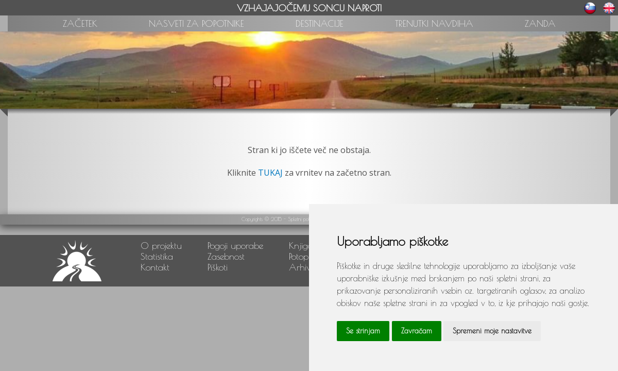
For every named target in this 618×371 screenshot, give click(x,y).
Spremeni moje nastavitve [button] (492, 331)
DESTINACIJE (320, 23)
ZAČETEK (80, 23)
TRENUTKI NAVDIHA (434, 23)
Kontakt (155, 267)
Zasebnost (226, 256)
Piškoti (218, 267)
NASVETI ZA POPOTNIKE (196, 23)
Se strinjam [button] (363, 331)
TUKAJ (270, 172)
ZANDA (540, 23)
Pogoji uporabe (235, 245)
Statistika (157, 256)
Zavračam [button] (416, 331)
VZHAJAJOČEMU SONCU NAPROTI (309, 8)
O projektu (161, 245)
